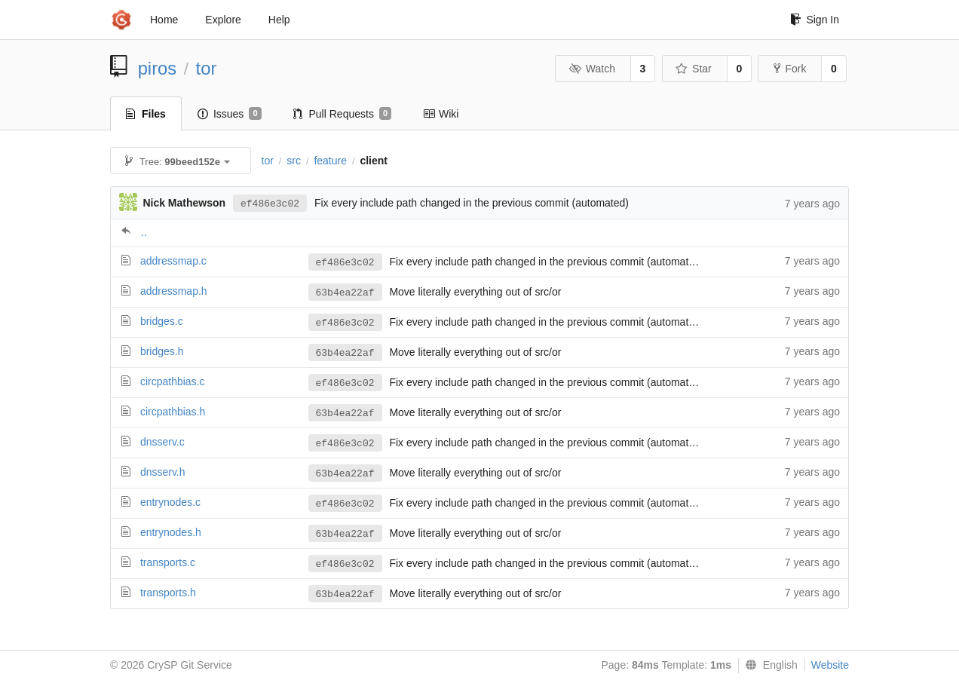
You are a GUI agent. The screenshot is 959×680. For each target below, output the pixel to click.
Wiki (440, 114)
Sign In (814, 20)
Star (694, 69)
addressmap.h (173, 291)
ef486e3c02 (270, 204)
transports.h (168, 593)
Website (830, 665)
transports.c (167, 562)
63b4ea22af (345, 293)
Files (146, 114)
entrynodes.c (170, 502)
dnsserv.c (162, 442)
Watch (591, 69)
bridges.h (162, 351)
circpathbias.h (172, 412)
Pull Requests (342, 114)
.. (144, 232)
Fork (790, 69)
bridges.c (161, 321)
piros (157, 68)
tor (206, 68)
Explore (223, 20)
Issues (230, 114)
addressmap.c (173, 261)
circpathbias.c (172, 381)
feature (330, 161)
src (293, 161)
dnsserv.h (162, 472)
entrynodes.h (170, 532)
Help (279, 20)
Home (164, 20)
